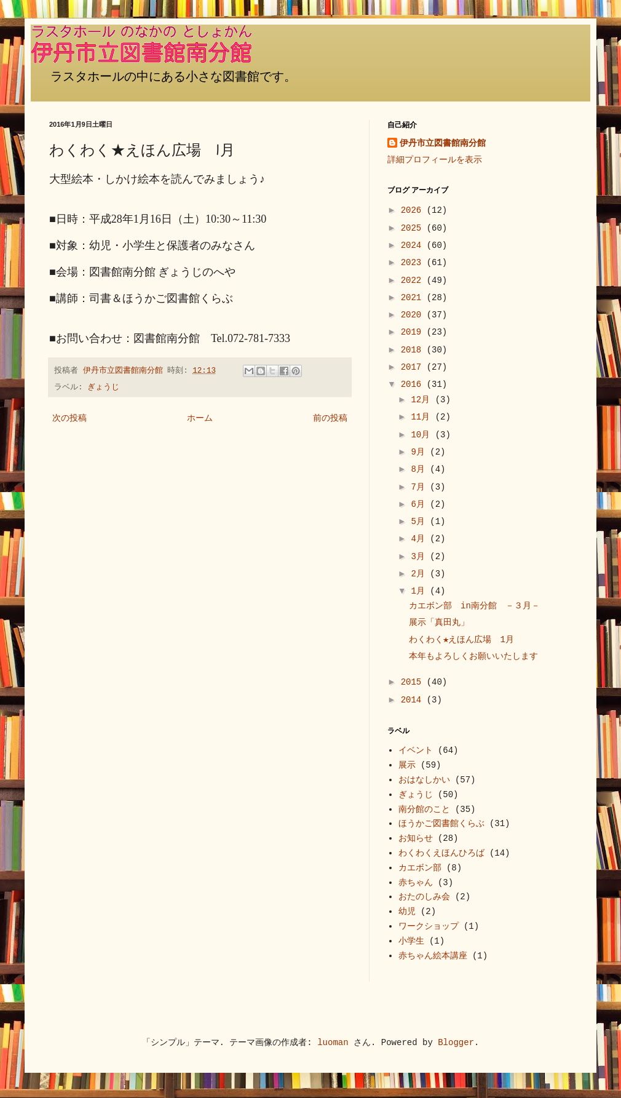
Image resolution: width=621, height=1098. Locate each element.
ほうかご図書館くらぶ (441, 824)
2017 (414, 367)
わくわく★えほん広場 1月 (461, 640)
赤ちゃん (415, 883)
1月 (420, 591)
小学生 (411, 941)
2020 (414, 315)
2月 (420, 574)
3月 (420, 557)
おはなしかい (424, 780)
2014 (414, 700)
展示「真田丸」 (439, 622)
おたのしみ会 (424, 897)
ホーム (200, 418)
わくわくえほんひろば (441, 853)
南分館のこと (424, 809)
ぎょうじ (103, 387)
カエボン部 (419, 868)
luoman (332, 1043)
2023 (414, 263)
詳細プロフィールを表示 (434, 160)
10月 (423, 435)
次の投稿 (69, 418)
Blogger (456, 1043)
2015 (414, 682)
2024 (414, 245)
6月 (420, 504)
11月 (423, 417)
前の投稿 (330, 418)
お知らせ (415, 838)
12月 (423, 400)
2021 (414, 298)
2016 (414, 384)
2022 (414, 280)
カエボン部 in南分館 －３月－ (474, 606)
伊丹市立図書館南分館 (443, 143)
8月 (420, 469)
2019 (414, 332)
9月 (420, 452)
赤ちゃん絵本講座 (432, 956)
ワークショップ (428, 926)
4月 (420, 539)
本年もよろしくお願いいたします (473, 656)
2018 (414, 350)
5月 (420, 522)
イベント (415, 750)
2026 (414, 210)
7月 (420, 487)
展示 (407, 765)
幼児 (407, 912)
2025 (414, 228)
